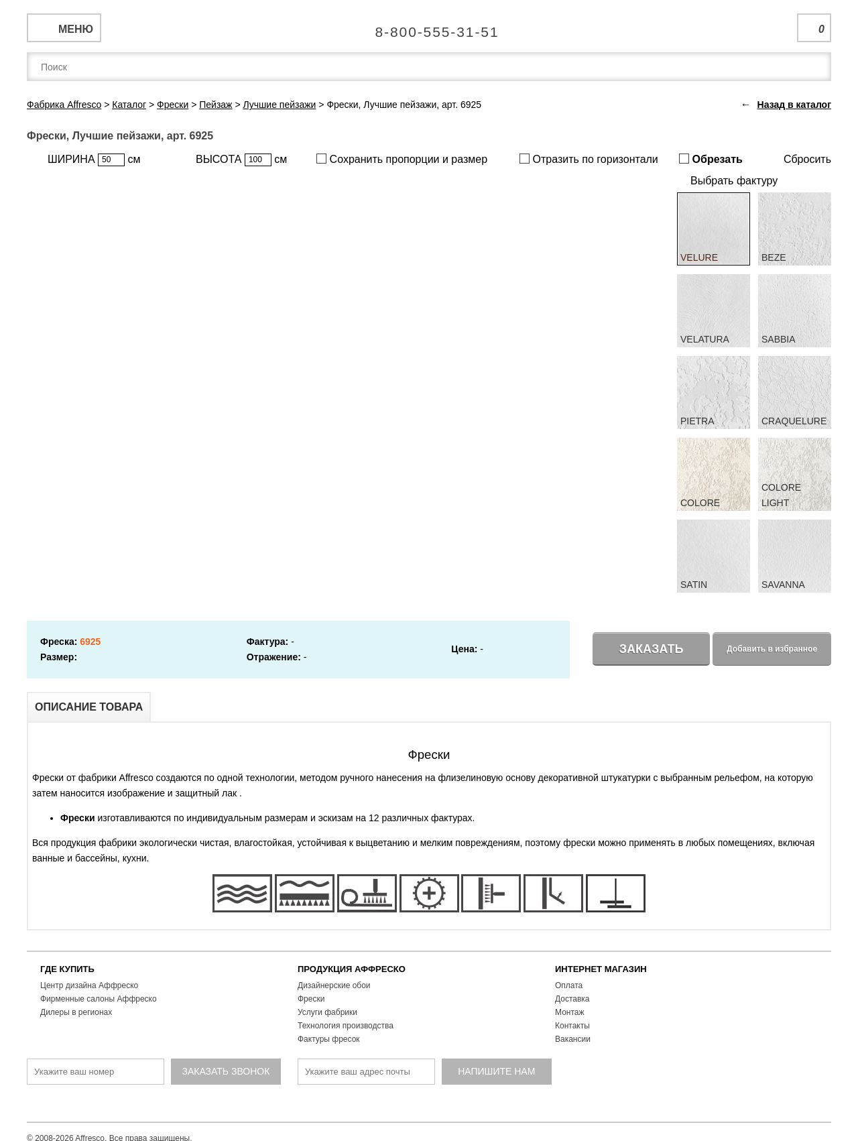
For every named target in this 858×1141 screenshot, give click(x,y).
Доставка (572, 999)
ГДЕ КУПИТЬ (67, 969)
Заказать (651, 649)
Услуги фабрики (327, 1012)
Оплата (569, 985)
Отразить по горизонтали (588, 159)
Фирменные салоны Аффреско (98, 999)
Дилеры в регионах (76, 1012)
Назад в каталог (794, 104)
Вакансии (573, 1039)
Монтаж (570, 1012)
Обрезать (711, 159)
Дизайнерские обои (334, 985)
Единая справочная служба (429, 27)
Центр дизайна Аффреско (89, 985)
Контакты (572, 1025)
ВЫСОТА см (241, 160)
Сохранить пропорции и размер (401, 159)
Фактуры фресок (329, 1039)
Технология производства (345, 1025)
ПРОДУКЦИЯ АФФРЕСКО (352, 969)
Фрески (311, 999)
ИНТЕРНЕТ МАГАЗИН (601, 969)
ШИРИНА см (94, 160)
